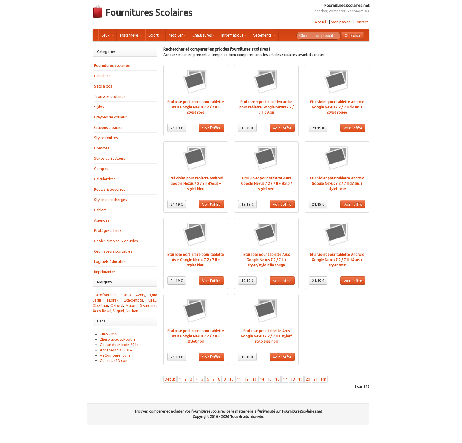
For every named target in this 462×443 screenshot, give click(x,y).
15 (270, 379)
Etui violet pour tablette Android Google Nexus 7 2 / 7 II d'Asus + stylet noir (337, 260)
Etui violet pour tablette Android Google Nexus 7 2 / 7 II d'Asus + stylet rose (337, 183)
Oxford (116, 305)
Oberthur (100, 305)
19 (300, 379)
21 (316, 379)
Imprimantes (105, 272)
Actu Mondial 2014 (116, 350)
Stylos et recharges (110, 199)
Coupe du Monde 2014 (119, 344)
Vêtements (264, 35)
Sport (155, 35)
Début (170, 379)
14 (262, 379)
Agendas (101, 220)
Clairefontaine (105, 295)
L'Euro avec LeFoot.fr (118, 339)
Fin (323, 379)
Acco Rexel (102, 311)
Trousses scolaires (110, 96)
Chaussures (203, 35)
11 (239, 379)
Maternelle (131, 35)
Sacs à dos (103, 86)
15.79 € (247, 128)
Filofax (113, 300)
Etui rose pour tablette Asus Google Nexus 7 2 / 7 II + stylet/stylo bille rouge (266, 260)
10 (231, 379)
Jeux (107, 35)
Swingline (148, 305)
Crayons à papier (108, 127)
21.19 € (177, 128)
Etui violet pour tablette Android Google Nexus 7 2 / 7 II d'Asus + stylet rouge (337, 107)
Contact (361, 22)
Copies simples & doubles (116, 241)
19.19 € (247, 204)
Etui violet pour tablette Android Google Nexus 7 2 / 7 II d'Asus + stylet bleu (196, 183)
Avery (140, 295)
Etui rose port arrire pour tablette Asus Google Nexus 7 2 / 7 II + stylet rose (195, 107)
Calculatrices (105, 179)
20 (308, 379)
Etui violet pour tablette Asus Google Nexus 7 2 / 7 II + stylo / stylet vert (266, 183)
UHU (152, 300)
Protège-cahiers (108, 230)
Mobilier (177, 35)
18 (293, 379)
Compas (101, 169)
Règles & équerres (109, 189)
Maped (132, 305)
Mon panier (340, 22)
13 (254, 379)
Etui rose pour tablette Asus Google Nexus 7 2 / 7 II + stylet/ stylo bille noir (266, 336)
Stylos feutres (106, 138)
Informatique (234, 35)
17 (285, 379)
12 (247, 379)
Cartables (102, 76)
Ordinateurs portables (113, 251)
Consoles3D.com (114, 360)
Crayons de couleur (110, 117)
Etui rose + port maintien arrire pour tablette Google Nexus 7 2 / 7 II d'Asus (266, 107)
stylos (99, 107)
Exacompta (133, 300)
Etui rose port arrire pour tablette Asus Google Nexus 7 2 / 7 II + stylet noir (195, 336)
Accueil (321, 22)
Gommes (101, 148)
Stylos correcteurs (109, 158)
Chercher (352, 35)
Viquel (118, 311)
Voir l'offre (211, 128)
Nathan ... (134, 311)
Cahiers (100, 210)
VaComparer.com (115, 355)
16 (277, 379)
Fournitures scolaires (112, 65)
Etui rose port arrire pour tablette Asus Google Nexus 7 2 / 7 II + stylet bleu (195, 260)
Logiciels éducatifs (110, 261)
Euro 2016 (108, 334)
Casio (126, 295)
